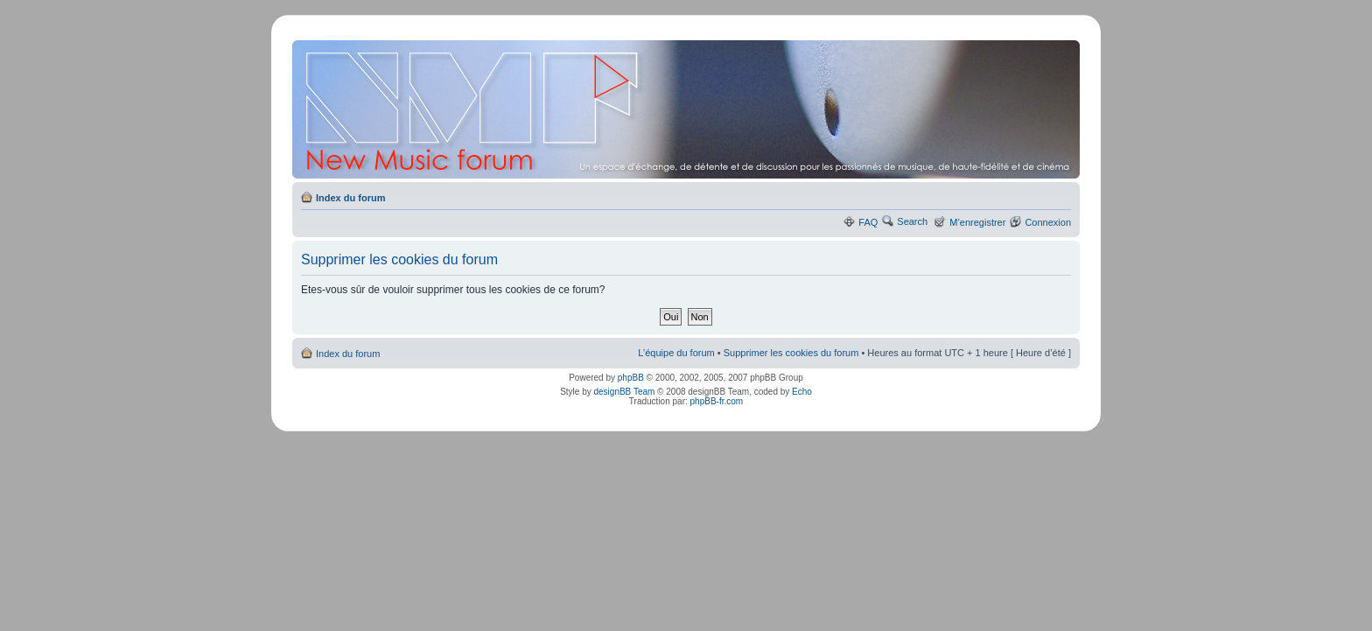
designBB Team (623, 391)
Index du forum (350, 198)
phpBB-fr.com (717, 401)
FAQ (868, 222)
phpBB (631, 377)
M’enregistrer (977, 222)
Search (912, 221)
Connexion (1048, 222)
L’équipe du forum (676, 352)
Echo (802, 391)
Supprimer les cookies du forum (791, 352)
